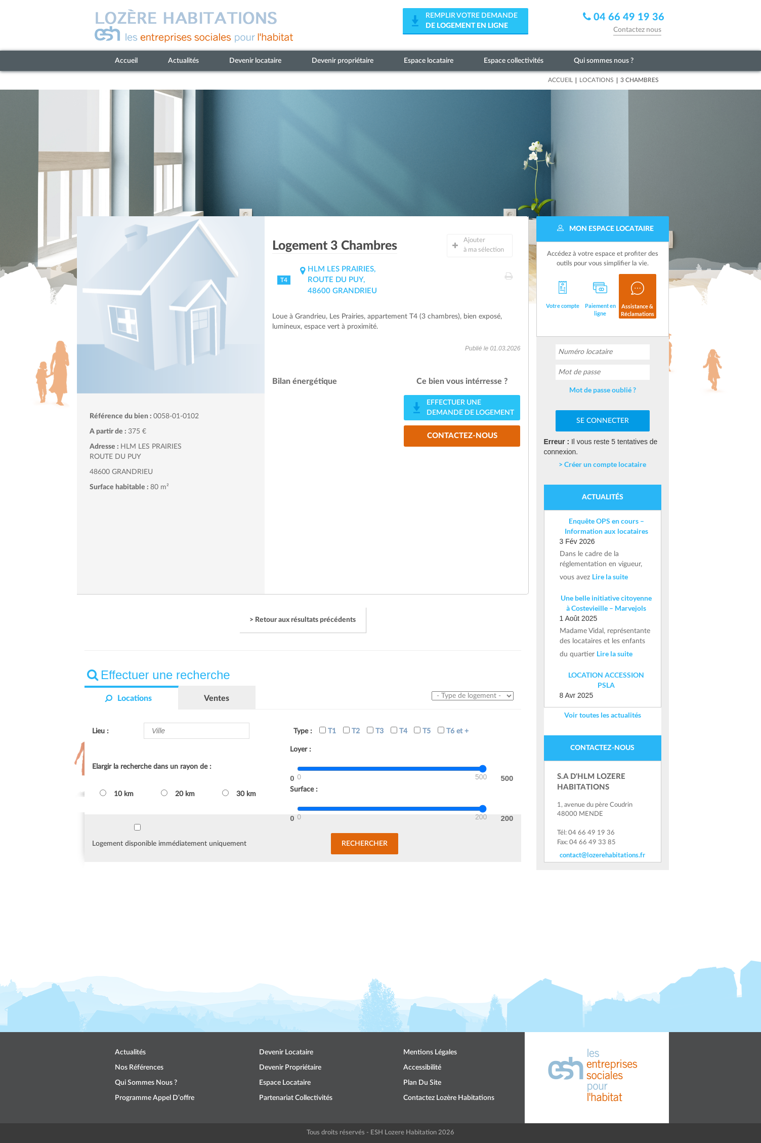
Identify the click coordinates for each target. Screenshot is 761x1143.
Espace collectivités (513, 60)
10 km (117, 794)
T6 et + (453, 731)
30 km (239, 794)
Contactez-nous (462, 436)
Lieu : (100, 731)
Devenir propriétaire (342, 60)
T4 (399, 731)
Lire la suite (610, 576)
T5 (422, 731)
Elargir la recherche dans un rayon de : (152, 766)
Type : (302, 731)
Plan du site (422, 1082)
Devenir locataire (255, 60)
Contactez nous (637, 29)
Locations (596, 80)
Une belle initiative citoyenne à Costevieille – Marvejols (606, 603)
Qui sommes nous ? (603, 60)
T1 (327, 731)
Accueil (126, 60)
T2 (351, 731)
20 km (178, 794)
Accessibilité (422, 1067)
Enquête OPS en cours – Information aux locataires (606, 526)
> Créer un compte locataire (602, 464)
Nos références (139, 1067)
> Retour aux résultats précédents (302, 619)
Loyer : (300, 749)
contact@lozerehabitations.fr (602, 855)
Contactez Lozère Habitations (448, 1097)
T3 (375, 731)
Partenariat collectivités (295, 1097)
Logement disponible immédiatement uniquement (169, 843)
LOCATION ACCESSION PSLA (606, 680)
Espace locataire (428, 60)
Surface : (304, 789)
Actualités (183, 60)
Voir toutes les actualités (602, 715)
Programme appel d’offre (154, 1097)
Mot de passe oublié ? (602, 389)
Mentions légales (430, 1052)
